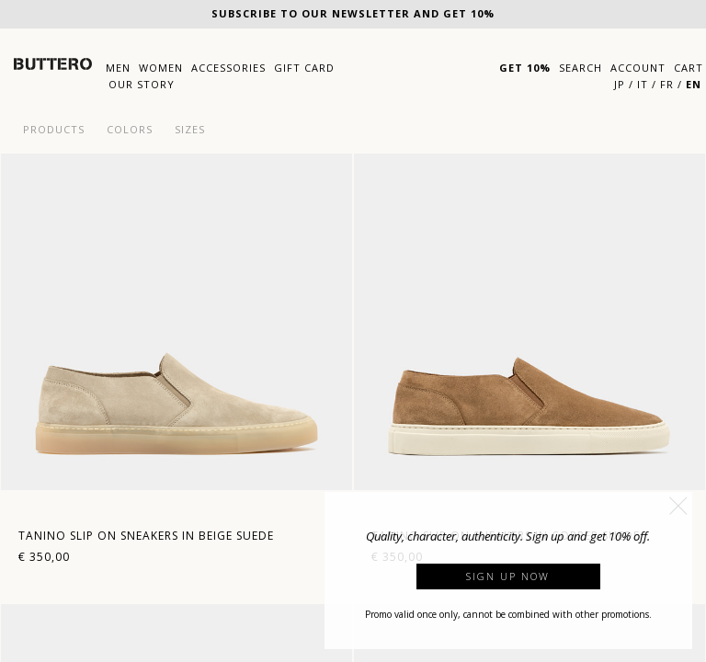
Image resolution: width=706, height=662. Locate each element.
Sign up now (508, 576)
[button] (678, 505)
